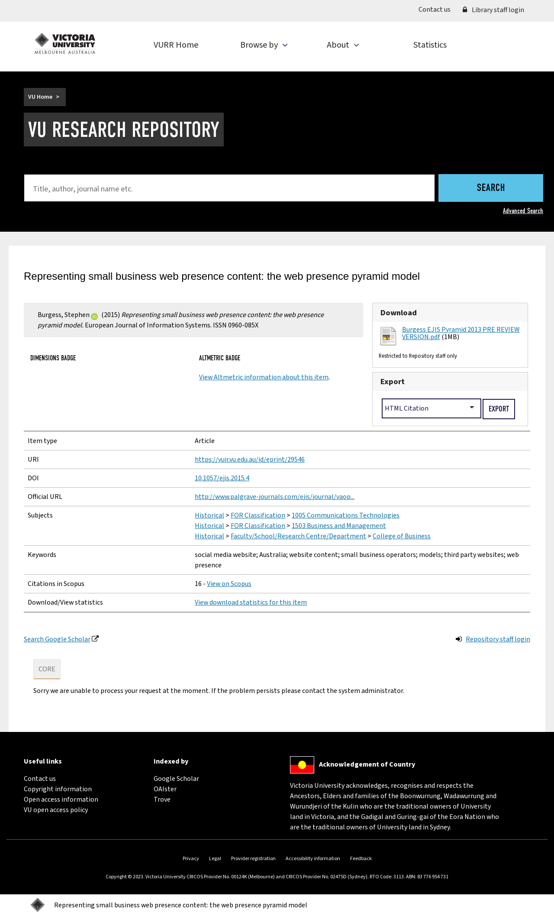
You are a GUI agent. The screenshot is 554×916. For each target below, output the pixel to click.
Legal (215, 858)
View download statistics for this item (251, 602)
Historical (209, 515)
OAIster (165, 789)
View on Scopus (229, 584)
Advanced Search (523, 211)
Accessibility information (313, 858)
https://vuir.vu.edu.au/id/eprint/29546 (250, 459)
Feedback (361, 858)
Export (392, 381)
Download (398, 312)
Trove (162, 799)
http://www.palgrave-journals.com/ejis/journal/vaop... (274, 497)
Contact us (438, 9)
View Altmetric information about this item (264, 377)
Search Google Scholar (57, 639)
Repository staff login (498, 639)
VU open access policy (56, 810)
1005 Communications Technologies (345, 515)
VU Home (40, 97)
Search (491, 188)
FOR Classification (258, 515)
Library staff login (493, 10)
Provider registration (253, 858)
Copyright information (58, 789)
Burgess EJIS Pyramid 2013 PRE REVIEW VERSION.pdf (461, 333)
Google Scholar (176, 778)
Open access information (61, 799)
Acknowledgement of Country (367, 764)
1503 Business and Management (339, 526)
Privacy (191, 858)
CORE (47, 669)
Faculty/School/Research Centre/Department (298, 536)
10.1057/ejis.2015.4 (222, 478)
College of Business (402, 536)
